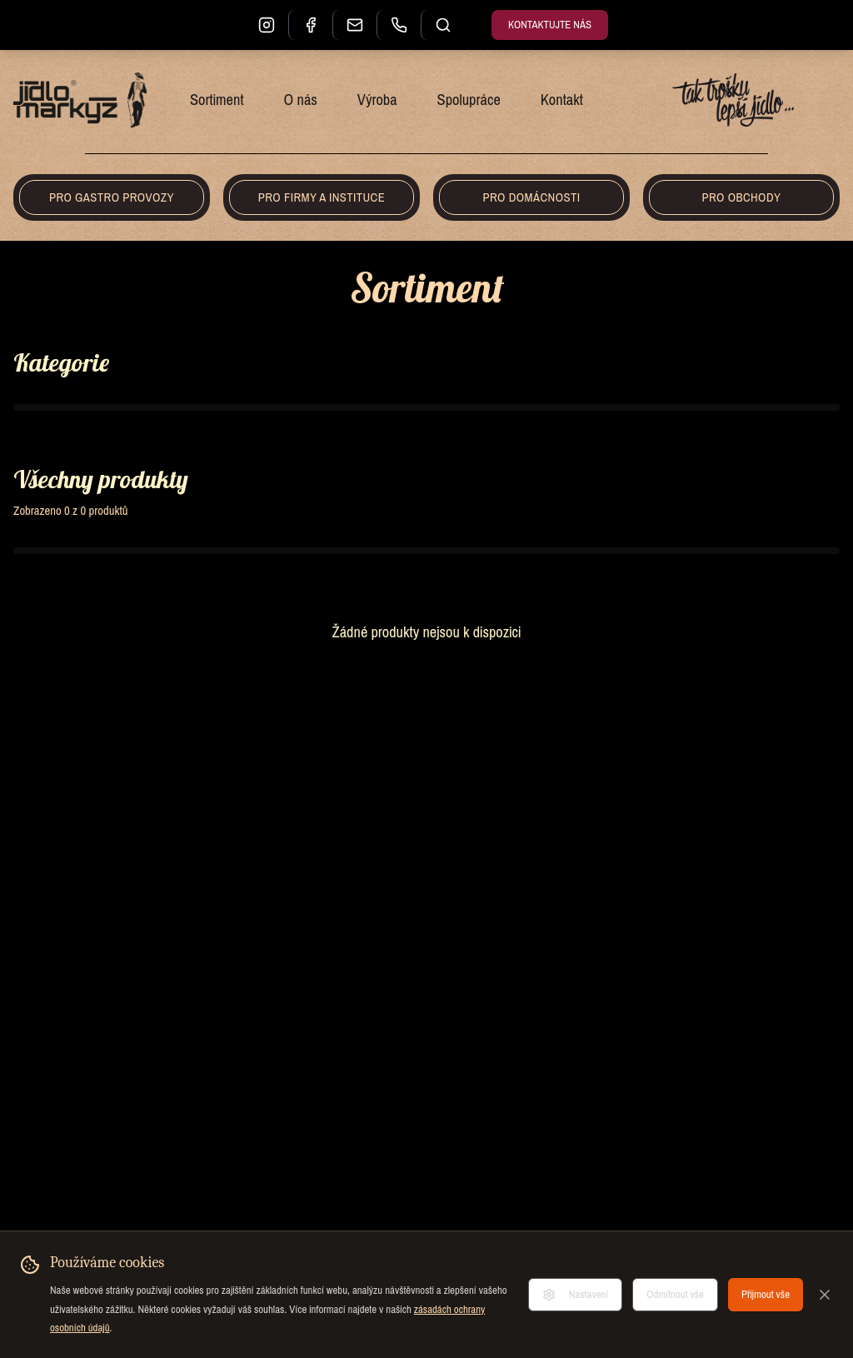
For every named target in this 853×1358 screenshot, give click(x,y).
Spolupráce (469, 100)
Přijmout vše (765, 1294)
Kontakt (562, 100)
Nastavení (575, 1294)
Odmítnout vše (675, 1294)
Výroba (377, 100)
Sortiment (217, 100)
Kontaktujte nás (549, 24)
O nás (300, 100)
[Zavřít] (824, 1294)
